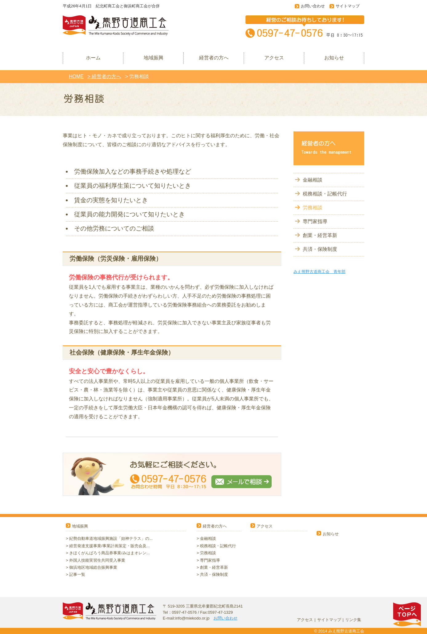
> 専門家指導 (208, 560)
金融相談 (312, 180)
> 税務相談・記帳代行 (216, 546)
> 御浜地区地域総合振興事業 (91, 567)
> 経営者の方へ (104, 76)
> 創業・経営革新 (212, 567)
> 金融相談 (206, 538)
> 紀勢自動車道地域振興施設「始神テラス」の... (109, 538)
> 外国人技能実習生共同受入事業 (95, 560)
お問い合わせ (313, 6)
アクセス (265, 526)
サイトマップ (348, 6)
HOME (76, 76)
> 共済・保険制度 (212, 574)
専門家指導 (315, 221)
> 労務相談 (206, 553)
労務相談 (312, 207)
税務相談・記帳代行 (325, 193)
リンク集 (353, 619)
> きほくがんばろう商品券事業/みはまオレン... (108, 553)
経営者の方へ (215, 526)
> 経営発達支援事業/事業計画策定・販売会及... (108, 546)
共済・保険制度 (320, 249)
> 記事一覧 (75, 574)
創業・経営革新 (320, 235)
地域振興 (80, 526)
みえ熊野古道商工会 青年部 (319, 271)
